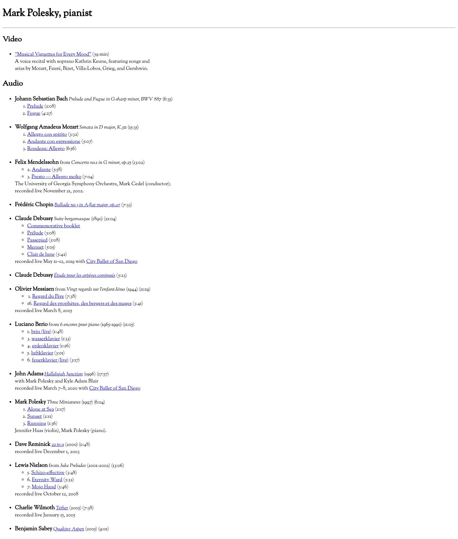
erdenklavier (45, 346)
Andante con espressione (53, 141)
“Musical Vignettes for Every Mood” (53, 54)
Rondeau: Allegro (46, 148)
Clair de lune (41, 254)
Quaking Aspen (68, 529)
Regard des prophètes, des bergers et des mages (83, 303)
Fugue (33, 113)
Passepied (37, 240)
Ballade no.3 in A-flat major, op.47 (87, 205)
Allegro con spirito (47, 134)
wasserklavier (46, 339)
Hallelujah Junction (63, 374)
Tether (62, 508)
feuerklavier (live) (50, 360)
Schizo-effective (48, 473)
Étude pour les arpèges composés (84, 275)
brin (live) (41, 332)
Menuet (35, 247)
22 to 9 (58, 444)
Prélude (35, 233)
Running (36, 423)
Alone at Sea (40, 409)
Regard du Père (48, 296)
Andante (41, 169)
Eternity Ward (47, 480)
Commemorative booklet (53, 226)
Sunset (34, 416)
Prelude (35, 106)
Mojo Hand (44, 487)
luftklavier (42, 353)
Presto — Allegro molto (56, 177)
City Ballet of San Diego (111, 261)
